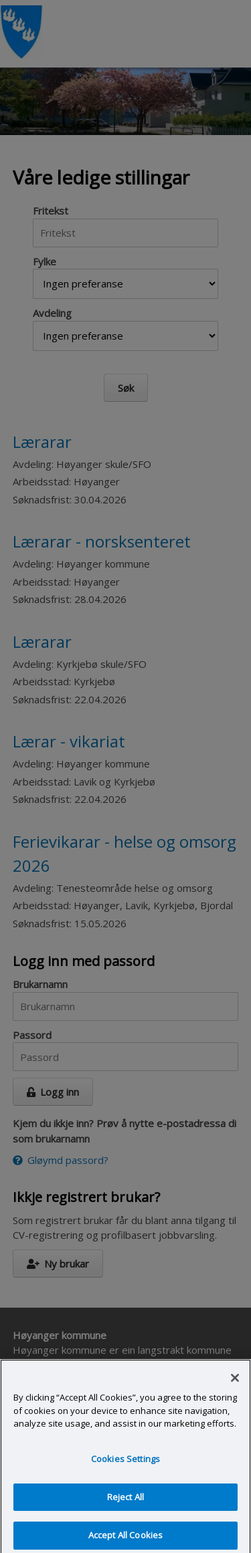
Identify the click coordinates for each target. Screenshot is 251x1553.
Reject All (125, 1501)
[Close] (235, 1382)
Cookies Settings (125, 1463)
